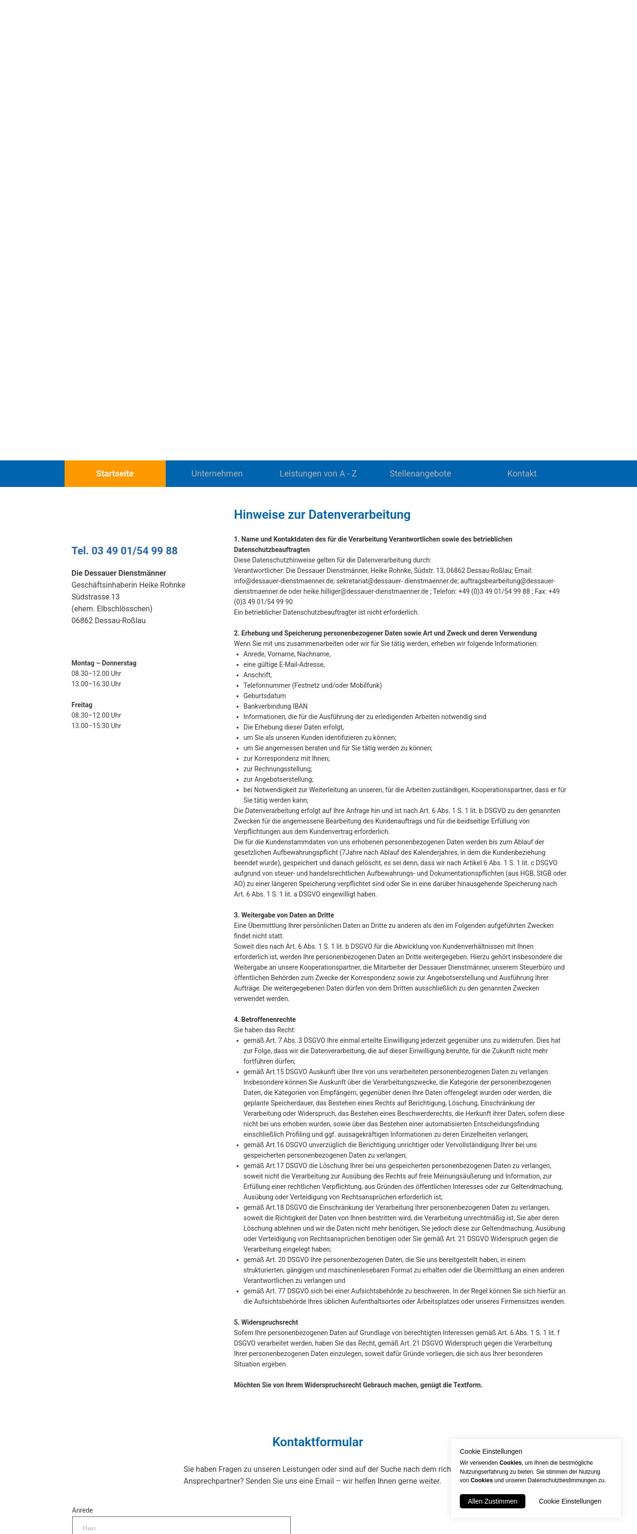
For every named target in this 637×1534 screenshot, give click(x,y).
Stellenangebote (420, 473)
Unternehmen (217, 473)
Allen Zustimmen (492, 1501)
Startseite (114, 473)
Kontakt (522, 473)
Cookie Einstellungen (570, 1501)
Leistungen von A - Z (318, 473)
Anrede (82, 1510)
